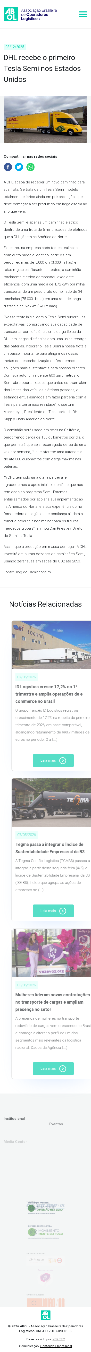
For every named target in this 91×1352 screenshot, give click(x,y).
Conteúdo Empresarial (56, 1346)
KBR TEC (59, 1339)
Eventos (56, 1134)
